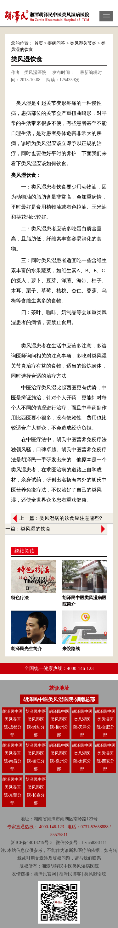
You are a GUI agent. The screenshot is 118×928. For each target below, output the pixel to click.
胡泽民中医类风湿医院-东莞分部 (12, 791)
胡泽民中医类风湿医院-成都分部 (12, 723)
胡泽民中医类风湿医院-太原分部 (82, 757)
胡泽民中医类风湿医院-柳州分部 (59, 723)
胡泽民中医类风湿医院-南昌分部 (12, 757)
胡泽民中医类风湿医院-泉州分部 (59, 757)
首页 (38, 43)
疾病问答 (56, 43)
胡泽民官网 (45, 874)
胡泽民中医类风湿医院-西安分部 (105, 757)
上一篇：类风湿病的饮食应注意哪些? (60, 518)
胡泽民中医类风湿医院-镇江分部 (35, 757)
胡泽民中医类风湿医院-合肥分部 (105, 723)
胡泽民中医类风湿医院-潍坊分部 (35, 723)
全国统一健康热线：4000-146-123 (59, 668)
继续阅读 (24, 551)
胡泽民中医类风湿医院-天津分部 (82, 723)
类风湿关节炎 (83, 43)
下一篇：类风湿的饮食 (25, 528)
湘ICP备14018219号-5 (31, 842)
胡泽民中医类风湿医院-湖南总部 (59, 699)
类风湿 (79, 866)
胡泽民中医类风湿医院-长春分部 (35, 791)
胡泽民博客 (70, 874)
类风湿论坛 (95, 874)
